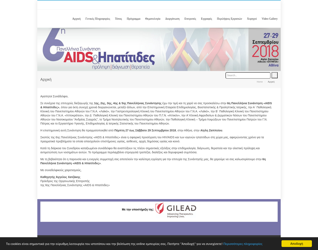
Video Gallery (270, 18)
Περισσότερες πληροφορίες (242, 244)
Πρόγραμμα (133, 18)
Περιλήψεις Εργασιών (229, 18)
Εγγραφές (206, 18)
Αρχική (76, 18)
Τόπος (118, 18)
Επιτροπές (190, 18)
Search (275, 75)
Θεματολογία (152, 18)
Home (260, 81)
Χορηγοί (252, 18)
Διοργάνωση (172, 18)
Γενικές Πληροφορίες (98, 18)
